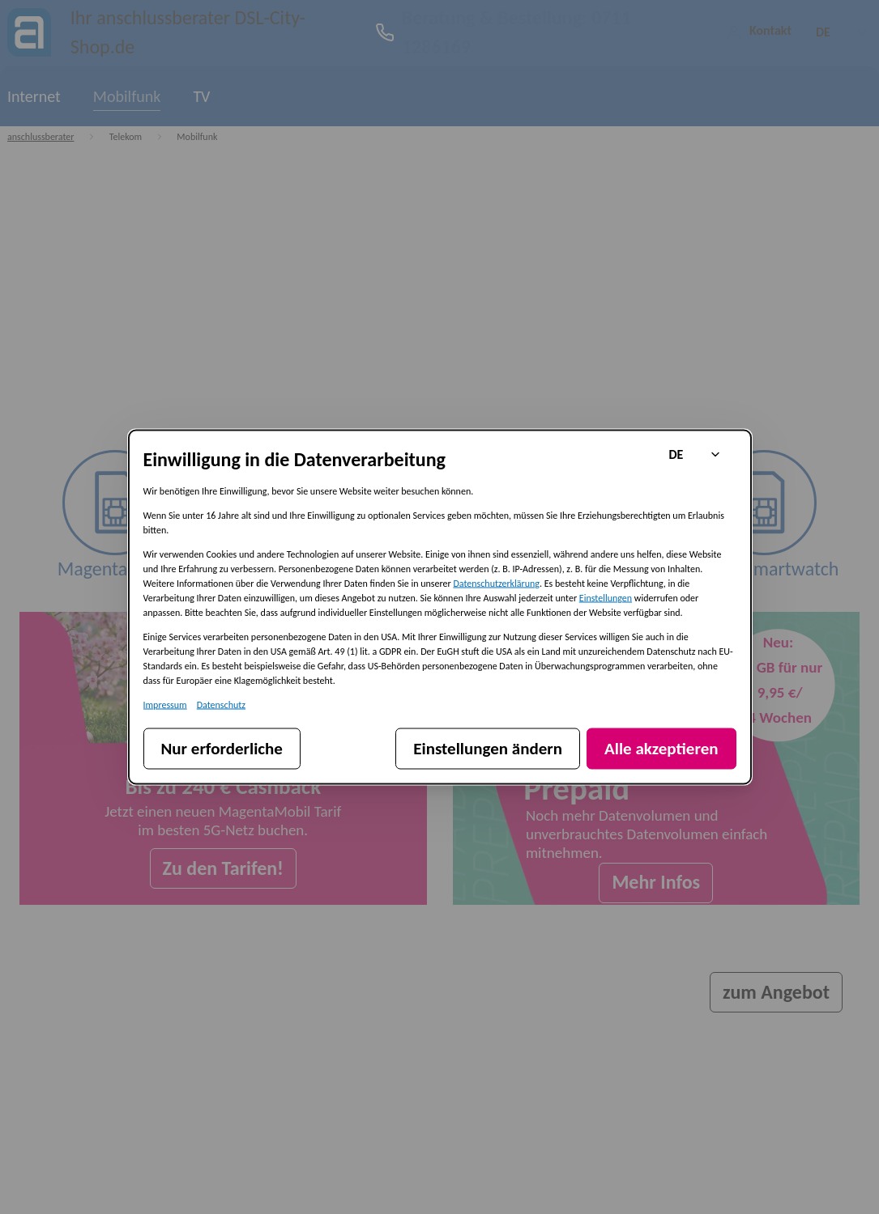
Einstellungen (605, 598)
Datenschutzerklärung (496, 583)
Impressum (165, 705)
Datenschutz (221, 705)
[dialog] (440, 607)
